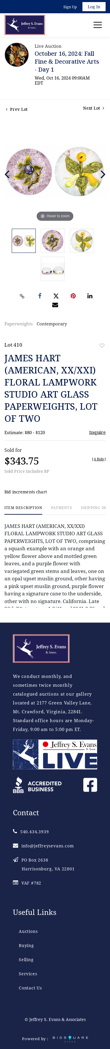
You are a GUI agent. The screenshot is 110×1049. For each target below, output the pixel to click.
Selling (26, 959)
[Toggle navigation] (98, 25)
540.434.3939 (31, 831)
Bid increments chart (25, 492)
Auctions (28, 931)
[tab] (23, 510)
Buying (26, 945)
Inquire (97, 432)
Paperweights (18, 324)
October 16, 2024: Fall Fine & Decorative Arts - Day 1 (67, 61)
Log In (94, 6)
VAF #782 (27, 883)
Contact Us (30, 988)
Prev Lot (17, 109)
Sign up (70, 6)
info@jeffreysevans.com (43, 846)
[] (99, 459)
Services (28, 973)
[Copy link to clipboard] (22, 296)
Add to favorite (102, 345)
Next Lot (93, 108)
